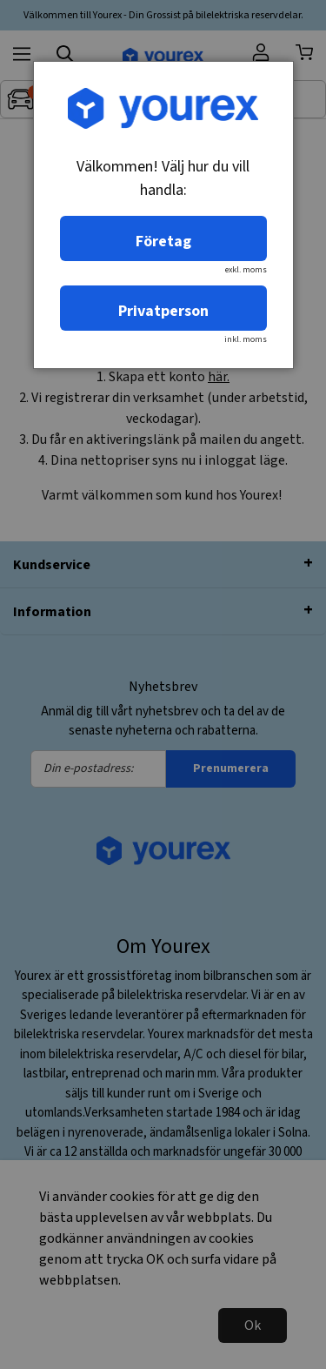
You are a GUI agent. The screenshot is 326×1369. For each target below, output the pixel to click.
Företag (163, 241)
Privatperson (163, 311)
